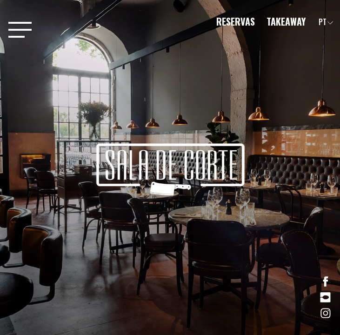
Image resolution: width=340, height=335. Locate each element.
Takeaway (286, 21)
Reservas (236, 21)
